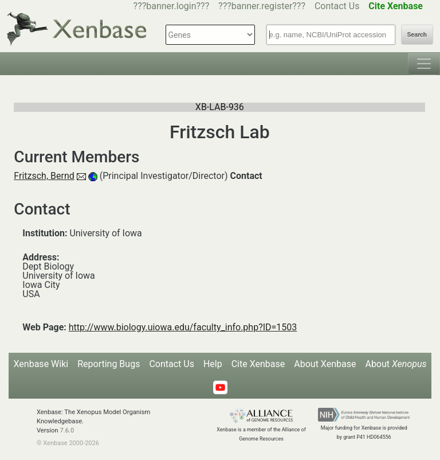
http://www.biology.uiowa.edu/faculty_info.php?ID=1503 (183, 327)
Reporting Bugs (108, 363)
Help (212, 363)
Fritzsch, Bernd (44, 175)
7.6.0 (67, 430)
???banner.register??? (261, 6)
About (395, 363)
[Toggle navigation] (424, 63)
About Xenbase (325, 363)
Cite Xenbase (258, 363)
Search (417, 34)
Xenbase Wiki (41, 363)
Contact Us (337, 6)
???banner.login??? (171, 6)
